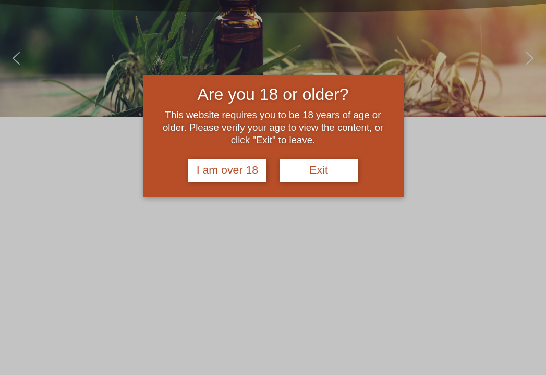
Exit (318, 170)
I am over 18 (228, 170)
